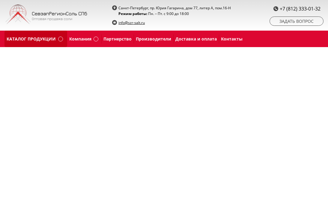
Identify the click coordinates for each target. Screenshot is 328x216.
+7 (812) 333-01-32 (300, 8)
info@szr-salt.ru (131, 22)
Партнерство (117, 39)
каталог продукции (31, 39)
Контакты (232, 39)
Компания (80, 39)
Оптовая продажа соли (52, 18)
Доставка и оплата (196, 39)
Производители (153, 39)
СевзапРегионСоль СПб (59, 13)
